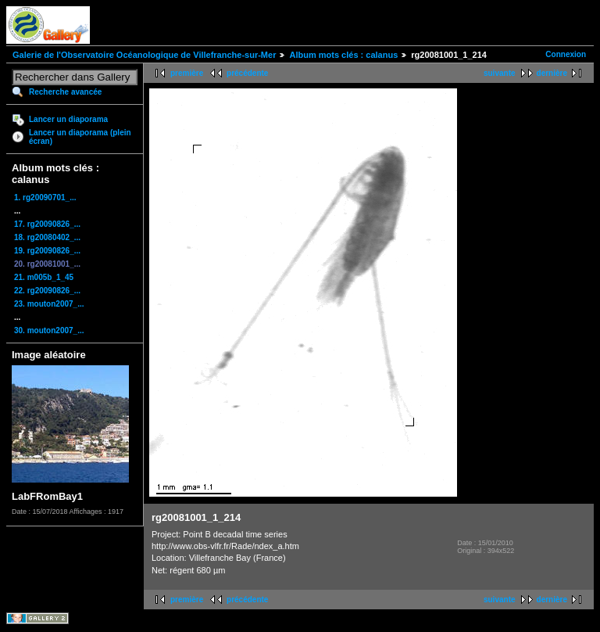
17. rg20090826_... (47, 224)
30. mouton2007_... (49, 330)
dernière (552, 73)
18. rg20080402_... (47, 237)
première (186, 73)
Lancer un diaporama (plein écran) (80, 136)
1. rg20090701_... (45, 197)
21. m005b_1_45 (43, 277)
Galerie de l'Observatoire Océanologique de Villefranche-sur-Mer (144, 54)
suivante (500, 73)
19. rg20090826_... (47, 250)
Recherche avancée (65, 92)
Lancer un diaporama (68, 119)
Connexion (565, 54)
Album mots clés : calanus (343, 54)
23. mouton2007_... (49, 304)
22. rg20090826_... (47, 290)
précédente (247, 73)
